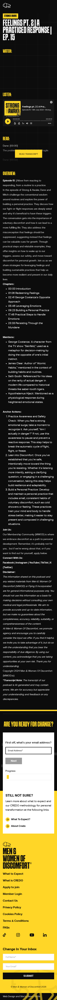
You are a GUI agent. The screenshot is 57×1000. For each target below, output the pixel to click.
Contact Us (10, 900)
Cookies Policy (12, 914)
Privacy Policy (12, 907)
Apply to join (11, 887)
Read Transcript (28, 154)
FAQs (6, 927)
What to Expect (13, 874)
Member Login (12, 894)
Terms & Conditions (16, 921)
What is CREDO (13, 880)
